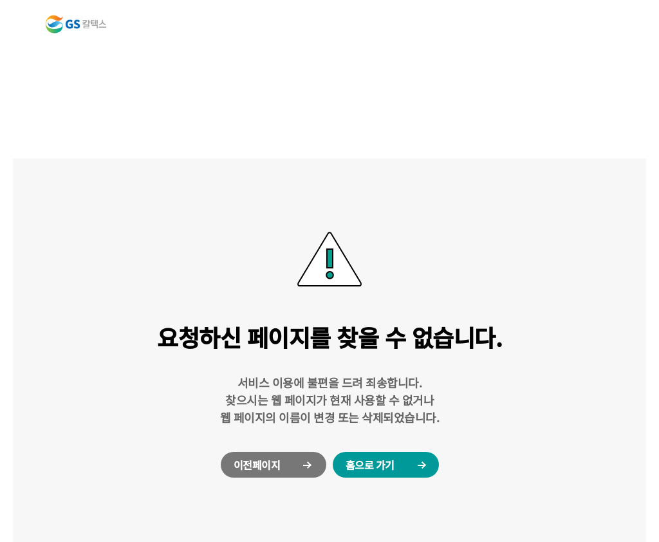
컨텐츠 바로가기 (0, 0)
